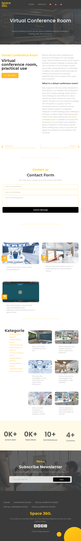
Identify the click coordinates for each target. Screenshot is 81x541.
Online (6, 502)
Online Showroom (16, 383)
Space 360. (6, 4)
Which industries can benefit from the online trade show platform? (67, 419)
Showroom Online (22, 502)
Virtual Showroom (16, 406)
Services (42, 4)
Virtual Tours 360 (16, 409)
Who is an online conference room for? (39, 418)
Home (31, 4)
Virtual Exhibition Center (43, 507)
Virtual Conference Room (40, 20)
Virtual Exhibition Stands (46, 502)
